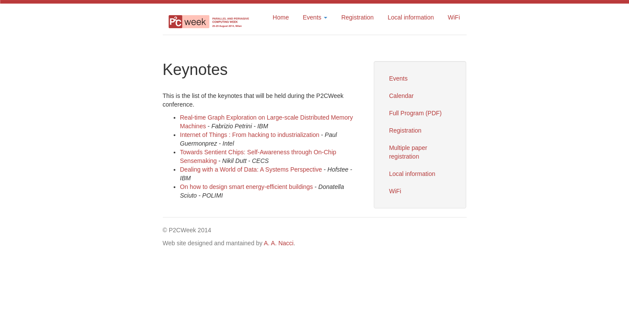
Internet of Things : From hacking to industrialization (249, 134)
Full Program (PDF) (415, 113)
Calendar (401, 95)
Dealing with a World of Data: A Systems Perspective (251, 169)
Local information (411, 17)
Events (398, 78)
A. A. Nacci (278, 243)
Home (281, 17)
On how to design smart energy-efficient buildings (246, 186)
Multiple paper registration (408, 152)
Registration (357, 17)
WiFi (454, 17)
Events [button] (315, 17)
